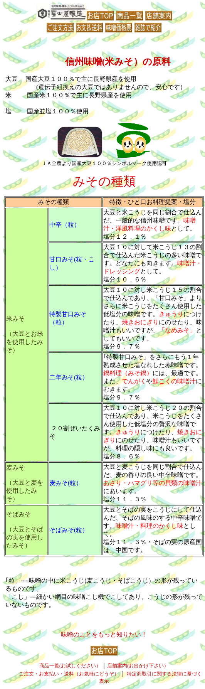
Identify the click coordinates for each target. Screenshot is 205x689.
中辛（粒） (64, 224)
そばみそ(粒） (68, 530)
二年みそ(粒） (68, 377)
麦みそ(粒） (65, 483)
